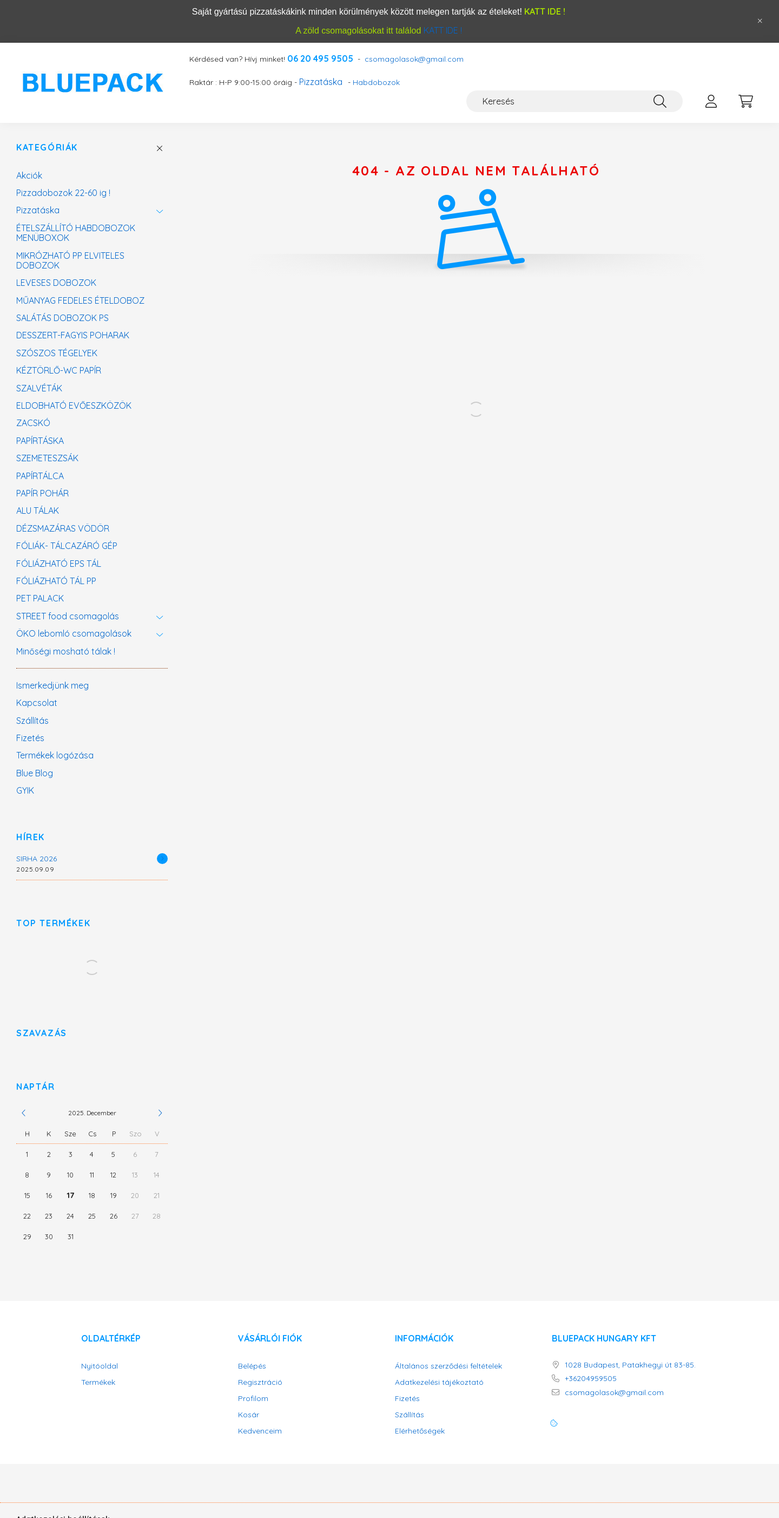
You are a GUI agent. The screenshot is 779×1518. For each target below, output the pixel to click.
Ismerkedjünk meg (52, 685)
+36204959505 (591, 1378)
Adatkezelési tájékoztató (439, 1382)
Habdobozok (376, 82)
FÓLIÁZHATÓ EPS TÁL (58, 563)
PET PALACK (40, 598)
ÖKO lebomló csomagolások (73, 633)
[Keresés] (574, 101)
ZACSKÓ (33, 422)
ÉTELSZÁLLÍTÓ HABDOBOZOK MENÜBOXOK (75, 233)
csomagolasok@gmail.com (414, 59)
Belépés (252, 1366)
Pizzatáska (320, 81)
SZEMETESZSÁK (47, 458)
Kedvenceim (260, 1431)
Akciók (29, 175)
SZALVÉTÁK (39, 388)
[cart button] (745, 101)
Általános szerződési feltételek (448, 1366)
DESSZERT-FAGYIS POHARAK (72, 335)
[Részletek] (162, 858)
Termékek (98, 1382)
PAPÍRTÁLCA (40, 475)
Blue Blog (34, 773)
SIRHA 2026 (36, 858)
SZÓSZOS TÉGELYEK (56, 353)
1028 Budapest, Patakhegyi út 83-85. (630, 1365)
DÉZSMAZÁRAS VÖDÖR (62, 528)
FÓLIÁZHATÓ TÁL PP (56, 580)
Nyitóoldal (99, 1366)
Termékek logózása (55, 755)
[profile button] (711, 101)
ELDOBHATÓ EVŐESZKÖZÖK (73, 405)
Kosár (248, 1414)
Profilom (253, 1398)
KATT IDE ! (443, 30)
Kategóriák (47, 147)
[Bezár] (760, 21)
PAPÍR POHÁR (42, 493)
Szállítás (32, 720)
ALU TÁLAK (37, 510)
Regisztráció (260, 1382)
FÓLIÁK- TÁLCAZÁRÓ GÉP (66, 545)
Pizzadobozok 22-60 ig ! (63, 192)
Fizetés (30, 737)
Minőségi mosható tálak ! (65, 651)
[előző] (23, 1113)
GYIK (25, 790)
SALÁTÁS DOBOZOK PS (62, 317)
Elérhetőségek (420, 1431)
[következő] (160, 1113)
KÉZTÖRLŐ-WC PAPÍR (58, 370)
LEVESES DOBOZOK (56, 282)
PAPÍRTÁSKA (40, 440)
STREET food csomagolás (67, 616)
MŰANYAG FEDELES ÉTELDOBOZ (80, 300)
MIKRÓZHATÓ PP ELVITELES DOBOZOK (70, 260)
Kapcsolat (36, 702)
